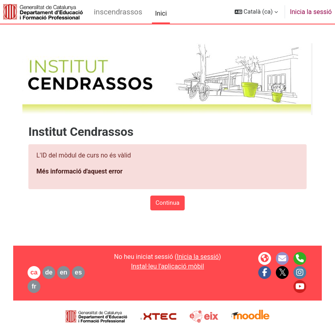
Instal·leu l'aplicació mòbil (167, 266)
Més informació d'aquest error (79, 171)
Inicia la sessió (311, 12)
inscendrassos (118, 12)
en (64, 272)
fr (34, 286)
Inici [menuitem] (161, 13)
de (49, 272)
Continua (167, 202)
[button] (256, 11)
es (78, 272)
